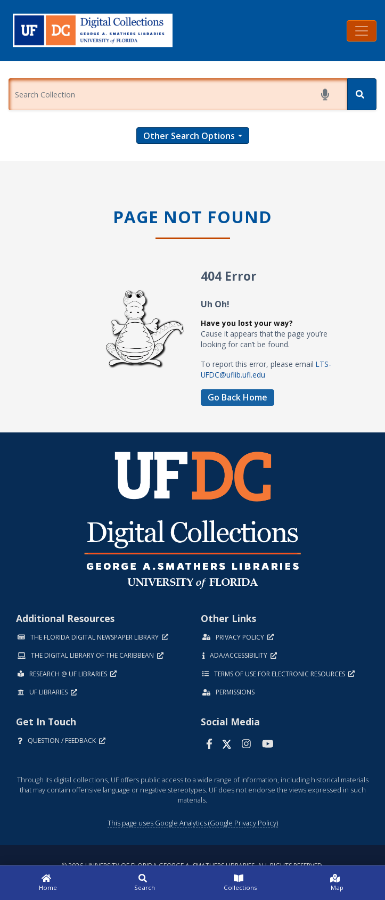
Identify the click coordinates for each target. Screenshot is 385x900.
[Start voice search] (327, 94)
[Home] (48, 883)
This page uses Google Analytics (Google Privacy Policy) (193, 823)
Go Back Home (237, 397)
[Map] (337, 883)
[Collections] (241, 883)
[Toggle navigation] (361, 31)
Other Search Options (189, 136)
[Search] (361, 94)
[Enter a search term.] (178, 94)
